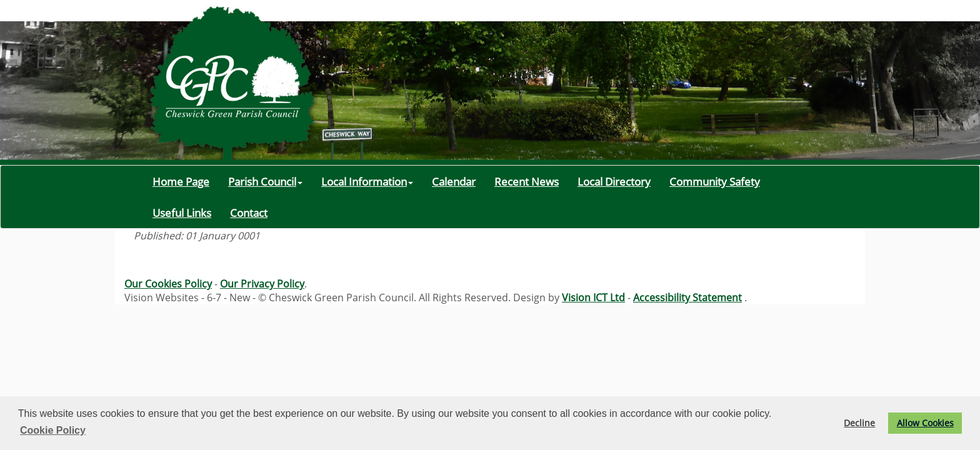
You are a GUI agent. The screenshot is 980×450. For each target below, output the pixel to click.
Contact (249, 212)
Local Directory (614, 181)
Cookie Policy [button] (53, 430)
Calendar (454, 181)
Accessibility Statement (687, 297)
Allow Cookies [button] (925, 423)
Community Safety (714, 181)
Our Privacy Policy (262, 284)
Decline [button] (859, 423)
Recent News (526, 181)
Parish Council (265, 181)
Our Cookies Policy (168, 284)
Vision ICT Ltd (593, 297)
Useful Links (181, 212)
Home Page (180, 181)
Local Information (367, 181)
